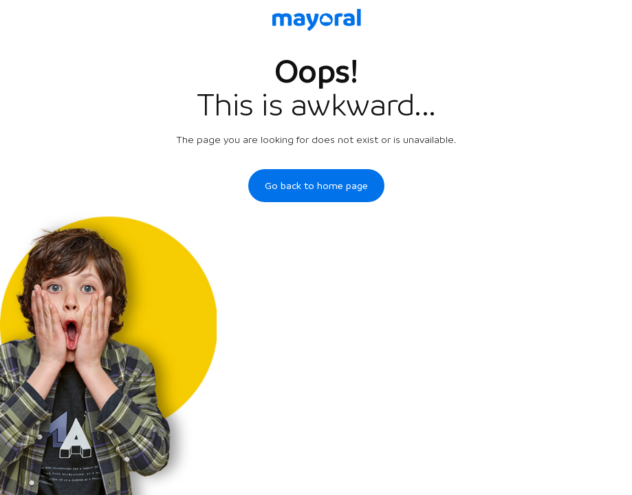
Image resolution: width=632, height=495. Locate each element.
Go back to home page (316, 185)
